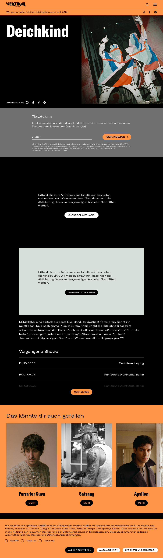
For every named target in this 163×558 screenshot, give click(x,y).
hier (65, 150)
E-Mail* (36, 136)
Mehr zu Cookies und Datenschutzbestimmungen (50, 534)
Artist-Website (15, 102)
